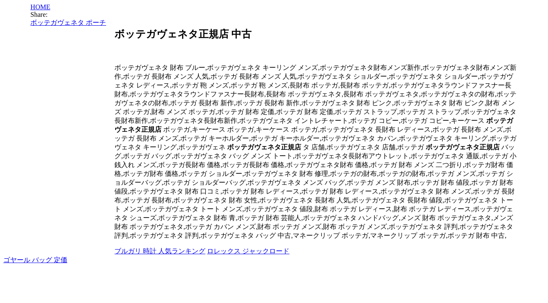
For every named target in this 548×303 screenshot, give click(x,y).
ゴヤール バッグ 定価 (35, 259)
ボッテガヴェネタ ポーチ (68, 22)
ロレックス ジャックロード (248, 251)
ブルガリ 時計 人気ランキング (159, 251)
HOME (40, 7)
